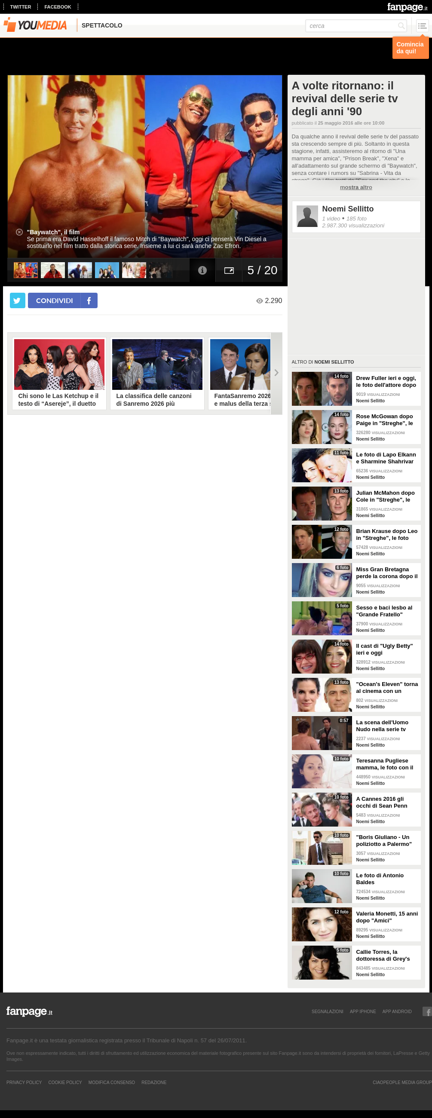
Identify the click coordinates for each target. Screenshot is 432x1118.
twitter (20, 6)
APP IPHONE (363, 1011)
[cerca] (356, 25)
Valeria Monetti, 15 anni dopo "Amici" (387, 917)
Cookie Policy (65, 1082)
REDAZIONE (153, 1082)
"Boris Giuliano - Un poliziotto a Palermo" (384, 840)
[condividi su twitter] (17, 300)
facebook (57, 6)
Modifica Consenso (112, 1082)
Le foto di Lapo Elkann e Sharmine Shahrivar (386, 458)
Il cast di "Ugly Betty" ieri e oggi (384, 649)
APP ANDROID (397, 1011)
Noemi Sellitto (348, 209)
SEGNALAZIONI (327, 1011)
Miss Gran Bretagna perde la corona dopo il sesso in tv (387, 573)
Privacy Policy (24, 1082)
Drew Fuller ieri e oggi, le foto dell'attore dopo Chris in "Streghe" (386, 382)
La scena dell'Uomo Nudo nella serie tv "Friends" (382, 726)
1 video (331, 218)
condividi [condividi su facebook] (54, 300)
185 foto (356, 218)
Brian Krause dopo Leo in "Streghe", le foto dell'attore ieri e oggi (387, 535)
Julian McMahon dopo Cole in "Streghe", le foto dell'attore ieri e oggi (385, 496)
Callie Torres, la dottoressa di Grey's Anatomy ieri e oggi (383, 955)
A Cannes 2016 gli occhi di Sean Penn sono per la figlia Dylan (386, 802)
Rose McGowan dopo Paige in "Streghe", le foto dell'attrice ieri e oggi (384, 420)
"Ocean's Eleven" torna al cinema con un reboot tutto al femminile (387, 688)
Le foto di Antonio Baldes (380, 878)
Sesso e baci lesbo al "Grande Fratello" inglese (384, 611)
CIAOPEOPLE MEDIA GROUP (402, 1082)
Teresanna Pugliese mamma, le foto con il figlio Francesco (385, 764)
